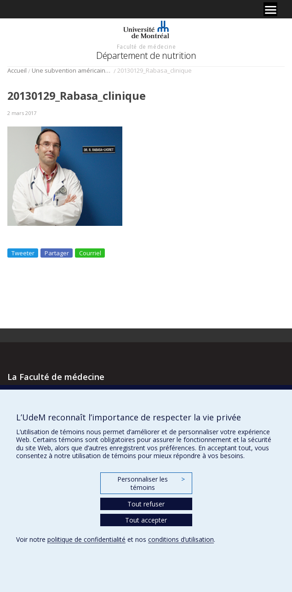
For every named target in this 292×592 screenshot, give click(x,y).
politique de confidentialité (86, 539)
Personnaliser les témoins (150, 483)
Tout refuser (146, 504)
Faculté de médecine (146, 46)
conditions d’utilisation (181, 539)
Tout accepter (146, 520)
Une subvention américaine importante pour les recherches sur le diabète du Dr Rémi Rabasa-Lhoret (72, 70)
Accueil (17, 70)
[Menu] (270, 9)
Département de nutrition (146, 55)
